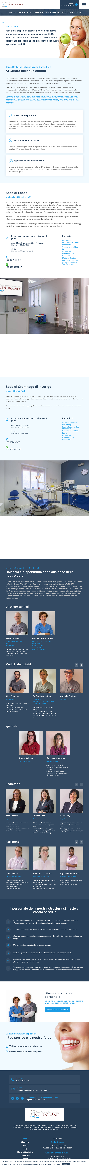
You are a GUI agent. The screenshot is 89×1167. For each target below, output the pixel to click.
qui (74, 1161)
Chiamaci (71, 3)
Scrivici (20, 1078)
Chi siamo (25, 1132)
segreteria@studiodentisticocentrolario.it (34, 1080)
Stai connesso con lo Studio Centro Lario (42, 1087)
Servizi (25, 1136)
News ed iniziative (25, 1142)
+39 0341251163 (67, 5)
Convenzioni (25, 1146)
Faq (25, 1139)
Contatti (25, 1149)
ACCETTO (66, 1164)
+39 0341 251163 (23, 1071)
